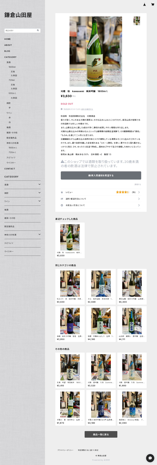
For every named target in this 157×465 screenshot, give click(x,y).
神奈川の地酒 (13, 143)
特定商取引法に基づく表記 (88, 450)
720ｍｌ (12, 152)
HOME (7, 39)
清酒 (9, 62)
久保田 (14, 75)
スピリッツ (11, 157)
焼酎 (9, 103)
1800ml (12, 67)
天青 (13, 71)
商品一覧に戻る (101, 434)
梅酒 (9, 127)
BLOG (7, 51)
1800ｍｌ (13, 147)
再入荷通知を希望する (101, 175)
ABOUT (8, 45)
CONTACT (9, 169)
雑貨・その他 (12, 132)
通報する (138, 184)
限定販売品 (12, 138)
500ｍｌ (12, 93)
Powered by (101, 460)
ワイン (9, 113)
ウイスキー (11, 163)
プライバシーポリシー (66, 450)
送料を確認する (87, 109)
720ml (12, 80)
